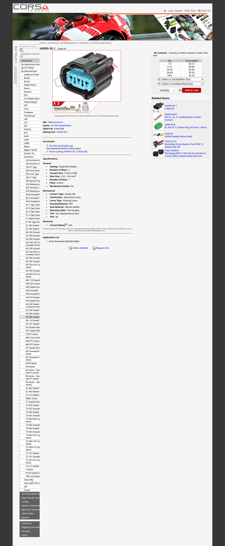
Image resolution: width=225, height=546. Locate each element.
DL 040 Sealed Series (35, 217)
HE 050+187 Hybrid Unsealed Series (39, 257)
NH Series (30, 358)
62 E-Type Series (33, 199)
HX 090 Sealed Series (35, 308)
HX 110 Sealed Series (35, 312)
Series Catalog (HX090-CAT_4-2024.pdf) (83, 151)
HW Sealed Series (34, 292)
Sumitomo (29, 148)
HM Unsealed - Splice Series (38, 282)
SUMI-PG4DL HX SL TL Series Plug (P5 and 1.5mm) (186, 126)
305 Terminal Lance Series (38, 179)
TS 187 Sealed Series (35, 444)
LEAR (26, 131)
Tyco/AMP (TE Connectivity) (37, 474)
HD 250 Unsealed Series (37, 240)
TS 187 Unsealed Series (36, 448)
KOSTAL (27, 121)
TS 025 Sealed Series (35, 396)
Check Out (204, 10)
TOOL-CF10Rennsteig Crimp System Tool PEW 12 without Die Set (184, 144)
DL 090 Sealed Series (35, 220)
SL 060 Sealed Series (35, 379)
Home (24, 526)
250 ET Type (31, 158)
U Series (29, 461)
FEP (26, 97)
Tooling (24, 493)
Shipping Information (31, 518)
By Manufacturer (29, 62)
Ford (26, 100)
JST (26, 114)
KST (26, 124)
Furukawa (28, 103)
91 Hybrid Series (33, 210)
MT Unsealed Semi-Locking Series (38, 350)
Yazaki (27, 481)
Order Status (190, 10)
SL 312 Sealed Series (35, 386)
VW (25, 478)
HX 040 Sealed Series (35, 301)
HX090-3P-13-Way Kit (171, 107)
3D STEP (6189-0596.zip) (76, 146)
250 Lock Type (32, 165)
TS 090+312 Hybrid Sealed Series (38, 440)
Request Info (117, 248)
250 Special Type (33, 172)
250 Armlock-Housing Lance (39, 151)
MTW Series (31, 354)
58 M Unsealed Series (36, 186)
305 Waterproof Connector (38, 182)
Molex (27, 138)
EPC (26, 86)
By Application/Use (30, 55)
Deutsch (27, 83)
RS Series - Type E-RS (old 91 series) (39, 374)
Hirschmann (29, 107)
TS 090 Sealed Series (35, 420)
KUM (26, 127)
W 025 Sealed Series (35, 464)
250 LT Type (31, 169)
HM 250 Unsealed (34, 275)
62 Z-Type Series (33, 203)
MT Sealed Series (34, 339)
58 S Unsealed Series (35, 189)
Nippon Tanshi (30, 141)
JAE (26, 110)
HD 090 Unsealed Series (37, 230)
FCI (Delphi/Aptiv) (32, 90)
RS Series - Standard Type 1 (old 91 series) (38, 362)
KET (26, 117)
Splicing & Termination (32, 501)
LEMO (26, 134)
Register (179, 10)
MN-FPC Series (32, 332)
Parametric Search (31, 47)
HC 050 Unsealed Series (37, 227)
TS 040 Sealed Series (35, 403)
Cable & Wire (27, 505)
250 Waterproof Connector (38, 175)
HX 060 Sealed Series (35, 305)
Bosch (27, 73)
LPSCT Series (32, 325)
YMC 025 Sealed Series (36, 468)
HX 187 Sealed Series (35, 315)
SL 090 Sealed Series (35, 383)
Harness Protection (30, 497)
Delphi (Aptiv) (30, 76)
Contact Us (26, 514)
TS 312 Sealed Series (35, 457)
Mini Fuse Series (33, 329)
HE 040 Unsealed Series (37, 249)
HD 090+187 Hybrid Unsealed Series (35, 235)
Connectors (26, 52)
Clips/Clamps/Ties (30, 489)
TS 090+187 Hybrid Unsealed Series (39, 434)
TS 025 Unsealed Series (36, 400)
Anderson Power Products (36, 66)
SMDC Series (32, 390)
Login (171, 10)
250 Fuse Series (33, 162)
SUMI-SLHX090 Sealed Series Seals (178, 135)
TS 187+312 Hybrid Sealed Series (38, 452)
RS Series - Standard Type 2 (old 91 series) (38, 368)
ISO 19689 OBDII (33, 322)
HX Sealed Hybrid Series (37, 318)
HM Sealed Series (34, 278)
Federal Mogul (30, 93)
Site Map (25, 522)
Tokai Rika (28, 471)
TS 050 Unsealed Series (36, 407)
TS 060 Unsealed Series (36, 416)
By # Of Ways (27, 59)
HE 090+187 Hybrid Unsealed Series (39, 266)
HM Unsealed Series (35, 285)
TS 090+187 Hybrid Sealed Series (38, 428)
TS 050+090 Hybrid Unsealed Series (39, 411)
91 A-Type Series (33, 206)
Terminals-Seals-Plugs (31, 485)
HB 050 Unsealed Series (37, 223)
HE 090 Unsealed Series (37, 262)
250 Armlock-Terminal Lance (39, 155)
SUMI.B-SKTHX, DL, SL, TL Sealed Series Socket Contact (183, 117)
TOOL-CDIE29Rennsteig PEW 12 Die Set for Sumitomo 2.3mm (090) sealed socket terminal (185, 153)
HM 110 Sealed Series (36, 271)
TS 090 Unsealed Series (36, 423)
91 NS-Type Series (34, 213)
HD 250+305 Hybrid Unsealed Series (35, 244)
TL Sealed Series (33, 393)
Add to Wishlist (95, 248)
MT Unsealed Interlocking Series (37, 344)
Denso (27, 79)
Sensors (25, 509)
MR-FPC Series (32, 336)
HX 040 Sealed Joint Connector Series (35, 296)
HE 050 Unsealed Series (37, 252)
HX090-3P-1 (79, 132)
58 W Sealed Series (34, 193)
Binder (27, 69)
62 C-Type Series (33, 196)
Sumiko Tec (29, 145)
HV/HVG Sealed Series (36, 288)
